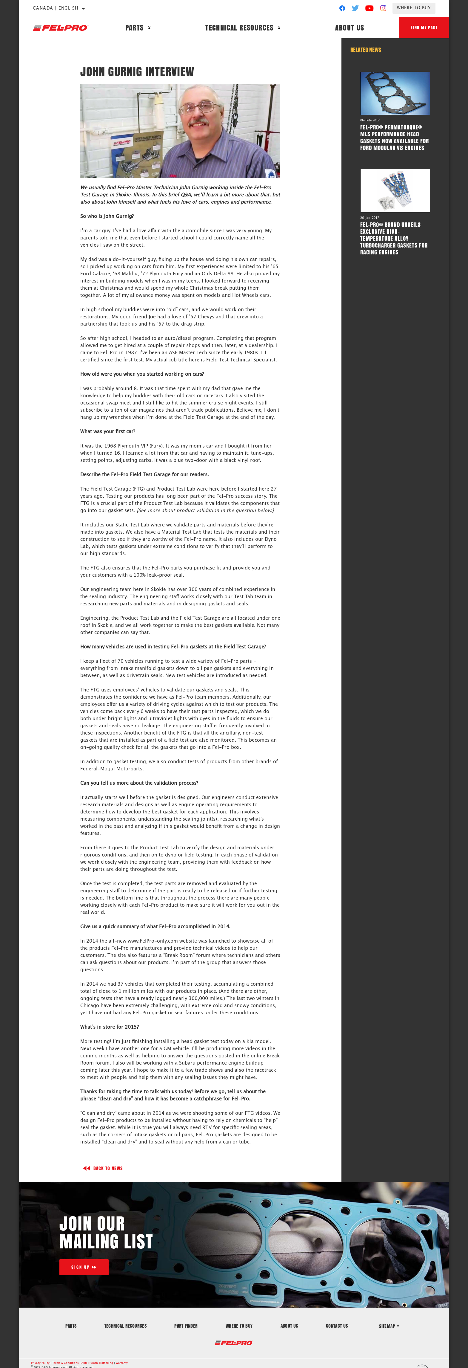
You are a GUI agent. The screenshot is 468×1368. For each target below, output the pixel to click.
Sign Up (80, 1267)
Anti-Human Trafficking (97, 1363)
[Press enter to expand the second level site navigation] (149, 28)
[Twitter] (355, 9)
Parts (134, 27)
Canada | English (55, 8)
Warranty (122, 1363)
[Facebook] (342, 9)
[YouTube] (369, 9)
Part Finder (186, 1325)
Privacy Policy (40, 1363)
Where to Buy (414, 8)
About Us (349, 27)
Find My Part (424, 27)
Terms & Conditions (65, 1363)
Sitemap (389, 1326)
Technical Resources (239, 27)
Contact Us (337, 1325)
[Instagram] (383, 9)
